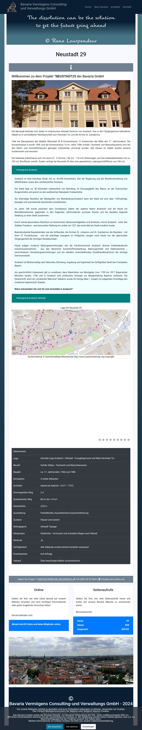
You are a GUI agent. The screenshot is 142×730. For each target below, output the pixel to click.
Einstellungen (88, 727)
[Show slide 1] (100, 440)
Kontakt (127, 6)
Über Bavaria (101, 6)
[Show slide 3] (107, 440)
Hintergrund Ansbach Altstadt (31, 298)
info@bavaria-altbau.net (112, 579)
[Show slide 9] (128, 440)
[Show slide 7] (121, 440)
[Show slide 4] (110, 440)
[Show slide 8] (125, 440)
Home (88, 6)
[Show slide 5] (114, 440)
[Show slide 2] (103, 440)
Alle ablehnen (72, 727)
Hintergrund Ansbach (26, 170)
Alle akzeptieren (55, 727)
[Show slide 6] (118, 440)
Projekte (115, 6)
